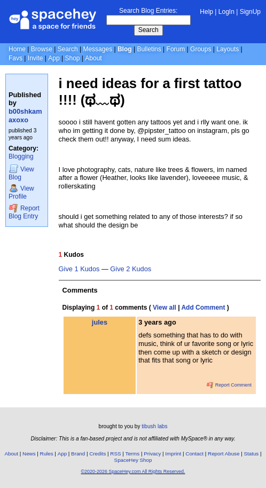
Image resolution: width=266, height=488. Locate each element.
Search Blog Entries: (148, 10)
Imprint (173, 453)
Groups (200, 49)
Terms (133, 453)
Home (17, 49)
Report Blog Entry (24, 211)
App (53, 58)
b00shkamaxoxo (25, 115)
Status (251, 453)
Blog (125, 49)
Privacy (152, 453)
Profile (21, 192)
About (93, 58)
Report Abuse (223, 453)
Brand (78, 453)
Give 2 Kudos (130, 269)
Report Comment (229, 385)
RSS (115, 453)
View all (164, 307)
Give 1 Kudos (79, 269)
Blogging (21, 156)
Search (148, 30)
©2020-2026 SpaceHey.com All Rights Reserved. (133, 471)
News (29, 453)
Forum (176, 49)
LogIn (226, 11)
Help (206, 11)
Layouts (227, 49)
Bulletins (149, 49)
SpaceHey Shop (133, 460)
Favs (15, 58)
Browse (41, 49)
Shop (72, 58)
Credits (97, 453)
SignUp (250, 11)
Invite (35, 58)
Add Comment (203, 307)
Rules (46, 453)
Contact (194, 453)
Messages (97, 49)
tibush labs (154, 426)
